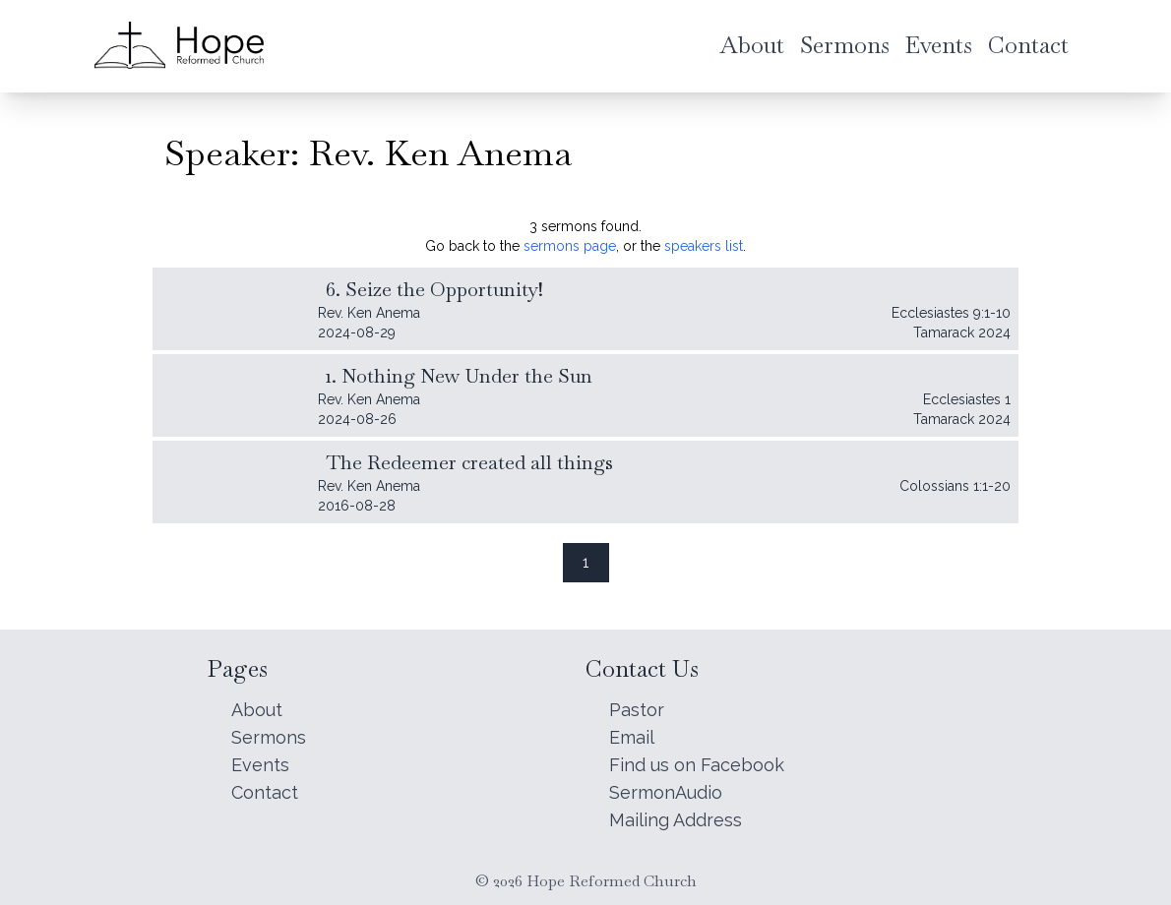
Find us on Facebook (696, 764)
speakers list (703, 246)
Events (260, 764)
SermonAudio (665, 792)
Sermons (268, 737)
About (256, 709)
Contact (264, 792)
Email (631, 737)
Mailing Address (675, 820)
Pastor (636, 709)
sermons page (570, 246)
